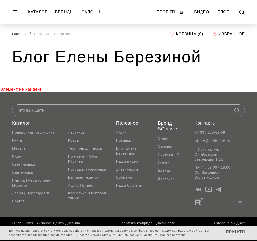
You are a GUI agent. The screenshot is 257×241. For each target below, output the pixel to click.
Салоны (90, 12)
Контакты (205, 123)
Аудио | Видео (80, 185)
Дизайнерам (127, 169)
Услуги (164, 162)
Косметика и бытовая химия (87, 195)
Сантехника (22, 172)
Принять (236, 232)
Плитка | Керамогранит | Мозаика (33, 182)
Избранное (229, 34)
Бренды (64, 12)
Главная (19, 34)
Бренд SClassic (167, 126)
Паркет (18, 201)
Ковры (73, 140)
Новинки (123, 140)
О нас (163, 138)
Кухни (17, 156)
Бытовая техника (83, 177)
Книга (17, 140)
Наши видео (127, 161)
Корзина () (186, 34)
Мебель (19, 148)
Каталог (37, 12)
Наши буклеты (129, 185)
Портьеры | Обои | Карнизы (84, 158)
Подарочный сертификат (34, 132)
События (124, 177)
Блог (223, 12)
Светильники (23, 164)
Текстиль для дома (85, 148)
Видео (201, 12)
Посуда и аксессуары (87, 169)
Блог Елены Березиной (126, 150)
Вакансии (166, 178)
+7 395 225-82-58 (210, 132)
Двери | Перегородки (30, 193)
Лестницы (77, 132)
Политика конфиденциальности (147, 223)
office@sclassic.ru (212, 141)
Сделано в (229, 223)
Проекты (170, 12)
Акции (121, 132)
